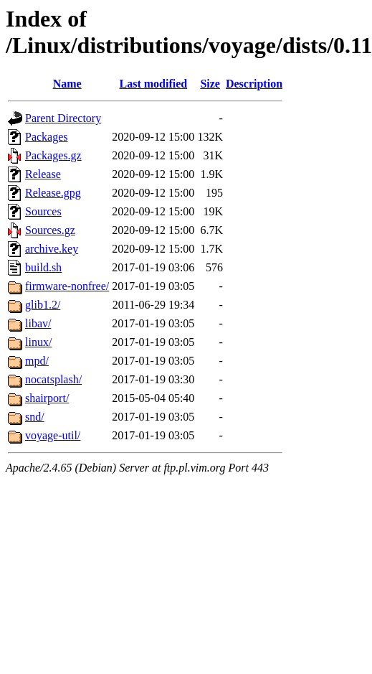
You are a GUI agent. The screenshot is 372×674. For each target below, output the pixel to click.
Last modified (153, 84)
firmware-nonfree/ (67, 286)
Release (43, 174)
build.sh (43, 267)
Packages (46, 137)
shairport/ (47, 398)
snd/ (34, 417)
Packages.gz (53, 155)
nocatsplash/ (53, 379)
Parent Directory (63, 118)
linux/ (38, 342)
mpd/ (37, 361)
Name (67, 84)
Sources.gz (50, 230)
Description (254, 84)
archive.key (51, 249)
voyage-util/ (52, 435)
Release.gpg (53, 193)
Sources (43, 211)
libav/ (38, 323)
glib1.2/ (42, 305)
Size (210, 84)
